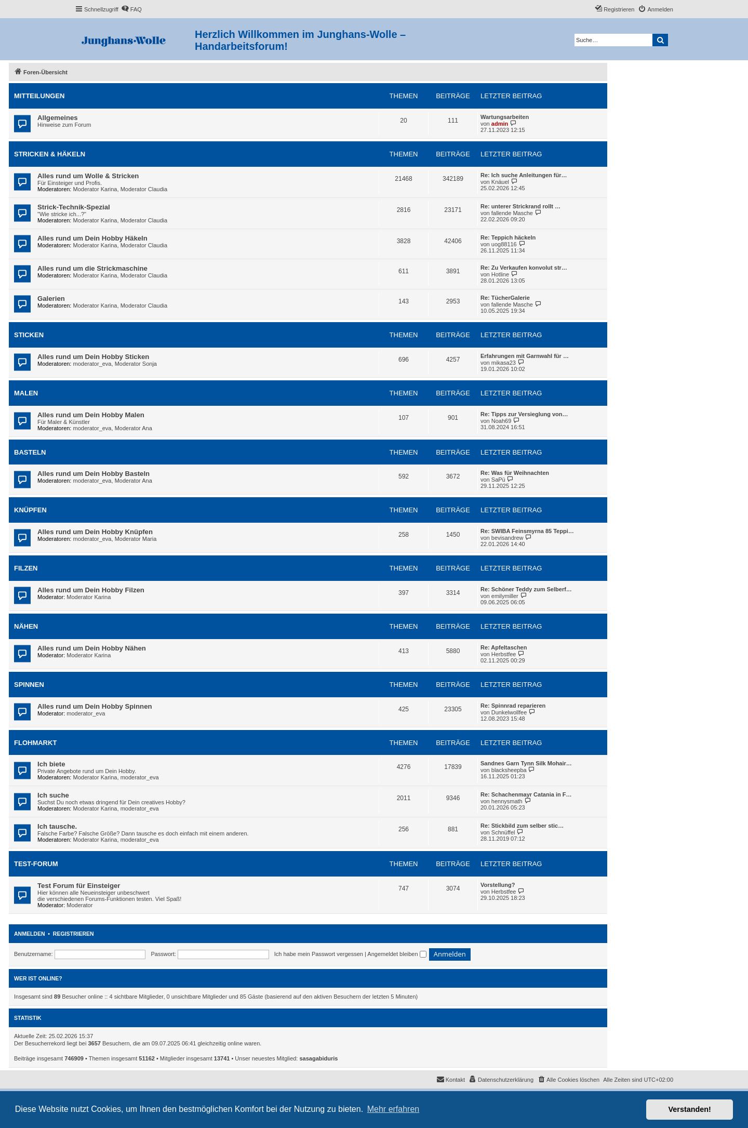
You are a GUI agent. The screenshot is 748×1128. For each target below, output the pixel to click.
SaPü (498, 479)
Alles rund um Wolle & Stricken (88, 176)
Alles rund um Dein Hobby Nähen (91, 648)
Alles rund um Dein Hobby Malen (90, 415)
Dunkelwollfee (509, 712)
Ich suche (53, 795)
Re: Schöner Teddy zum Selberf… (526, 589)
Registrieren (73, 934)
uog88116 (504, 244)
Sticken (29, 335)
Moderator (79, 905)
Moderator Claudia (144, 189)
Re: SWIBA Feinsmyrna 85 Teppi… (527, 531)
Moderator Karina (95, 189)
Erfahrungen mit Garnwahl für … (524, 356)
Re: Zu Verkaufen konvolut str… (523, 267)
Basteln (30, 452)
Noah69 (501, 421)
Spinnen (29, 684)
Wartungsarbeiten (504, 117)
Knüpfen (30, 510)
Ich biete (51, 764)
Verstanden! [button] (690, 1109)
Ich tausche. (57, 826)
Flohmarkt (35, 743)
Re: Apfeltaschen (503, 647)
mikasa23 (503, 363)
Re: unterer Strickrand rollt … (520, 206)
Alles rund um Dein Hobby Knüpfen (95, 532)
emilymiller (504, 596)
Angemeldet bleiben (396, 954)
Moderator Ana (133, 428)
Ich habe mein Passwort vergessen (318, 954)
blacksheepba (509, 770)
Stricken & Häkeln (49, 154)
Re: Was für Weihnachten (514, 473)
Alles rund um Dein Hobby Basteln (93, 473)
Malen (26, 393)
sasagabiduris (319, 1058)
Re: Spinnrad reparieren (512, 705)
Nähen (26, 626)
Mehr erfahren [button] (393, 1109)
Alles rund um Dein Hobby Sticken (93, 357)
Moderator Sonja (136, 364)
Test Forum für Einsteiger (79, 886)
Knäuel (500, 182)
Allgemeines (57, 118)
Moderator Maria (136, 539)
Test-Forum (36, 864)
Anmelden (29, 934)
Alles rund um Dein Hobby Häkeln (92, 238)
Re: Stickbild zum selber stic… (522, 825)
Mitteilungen (39, 96)
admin (499, 124)
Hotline (500, 274)
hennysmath (507, 801)
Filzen (26, 568)
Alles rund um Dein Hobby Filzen (90, 590)
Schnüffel (503, 832)
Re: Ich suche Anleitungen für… (523, 175)
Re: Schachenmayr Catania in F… (525, 794)
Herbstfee (503, 654)
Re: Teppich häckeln (508, 237)
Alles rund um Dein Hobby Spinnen (94, 706)
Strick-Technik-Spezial (73, 207)
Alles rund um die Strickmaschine (92, 268)
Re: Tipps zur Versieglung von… (524, 414)
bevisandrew (507, 538)
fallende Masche (512, 213)
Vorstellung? (497, 885)
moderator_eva (92, 364)
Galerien (51, 298)
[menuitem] (131, 9)
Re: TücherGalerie (505, 298)
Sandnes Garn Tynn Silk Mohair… (526, 763)
